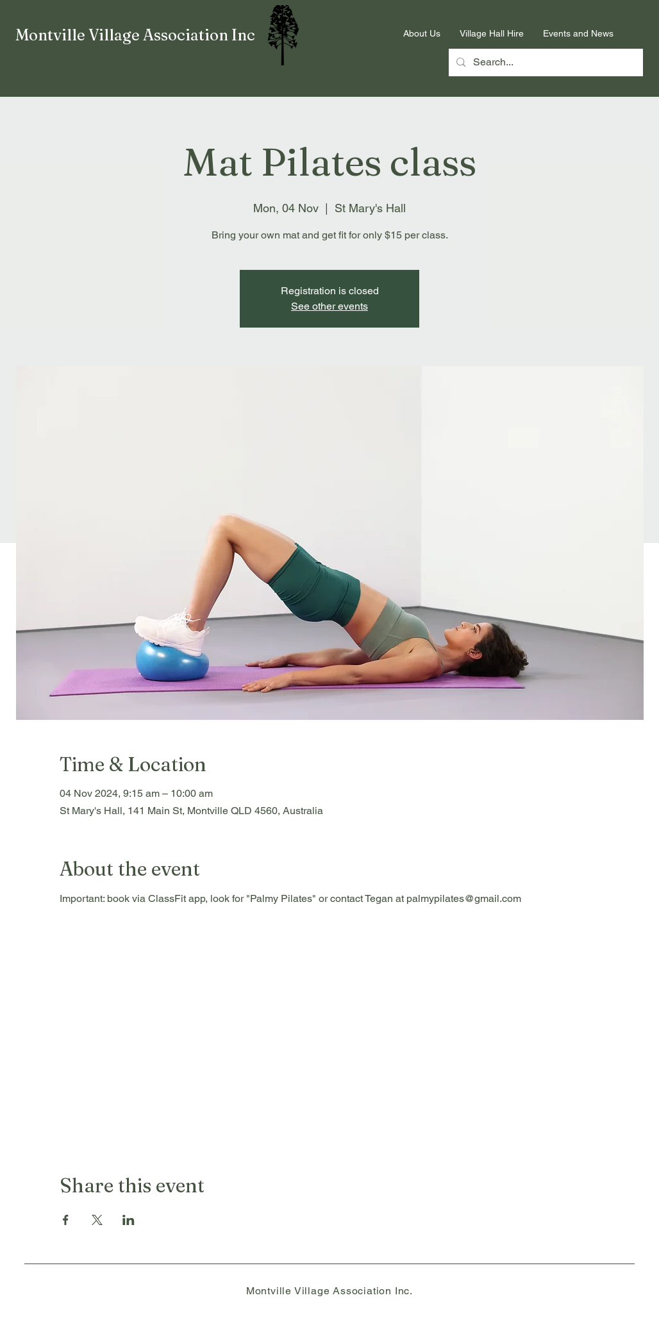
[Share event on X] (97, 1220)
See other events (329, 306)
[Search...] (544, 62)
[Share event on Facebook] (66, 1220)
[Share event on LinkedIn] (128, 1220)
